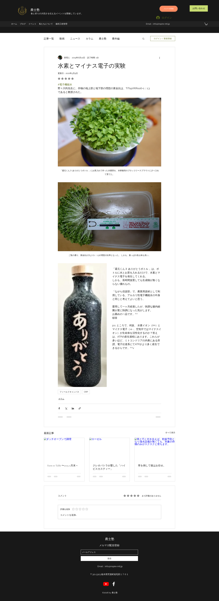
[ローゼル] (109, 449)
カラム (89, 38)
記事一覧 (49, 38)
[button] (206, 23)
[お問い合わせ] (199, 8)
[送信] (109, 558)
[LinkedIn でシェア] (73, 408)
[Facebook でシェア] (59, 408)
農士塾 (35, 10)
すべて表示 (170, 432)
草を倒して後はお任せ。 (152, 465)
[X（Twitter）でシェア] (66, 408)
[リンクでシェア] (79, 408)
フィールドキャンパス (69, 392)
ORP (86, 392)
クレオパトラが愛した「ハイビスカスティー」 (109, 467)
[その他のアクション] (159, 57)
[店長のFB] (113, 584)
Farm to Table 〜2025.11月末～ (62, 465)
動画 (62, 38)
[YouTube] (106, 584)
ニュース (75, 38)
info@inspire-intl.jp (161, 24)
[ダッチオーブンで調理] (64, 449)
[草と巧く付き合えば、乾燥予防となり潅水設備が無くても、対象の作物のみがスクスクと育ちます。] (155, 449)
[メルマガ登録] (169, 9)
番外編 (116, 38)
